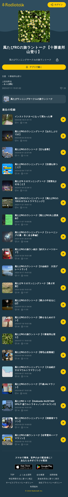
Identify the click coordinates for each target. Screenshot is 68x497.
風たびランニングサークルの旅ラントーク (30, 59)
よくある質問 (25, 475)
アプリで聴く (33, 67)
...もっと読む (7, 84)
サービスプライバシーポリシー (19, 483)
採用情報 (54, 475)
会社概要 (40, 475)
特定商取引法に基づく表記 (20, 479)
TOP (12, 475)
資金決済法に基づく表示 (48, 479)
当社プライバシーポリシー (50, 483)
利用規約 (34, 487)
